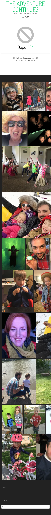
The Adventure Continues (25, 6)
